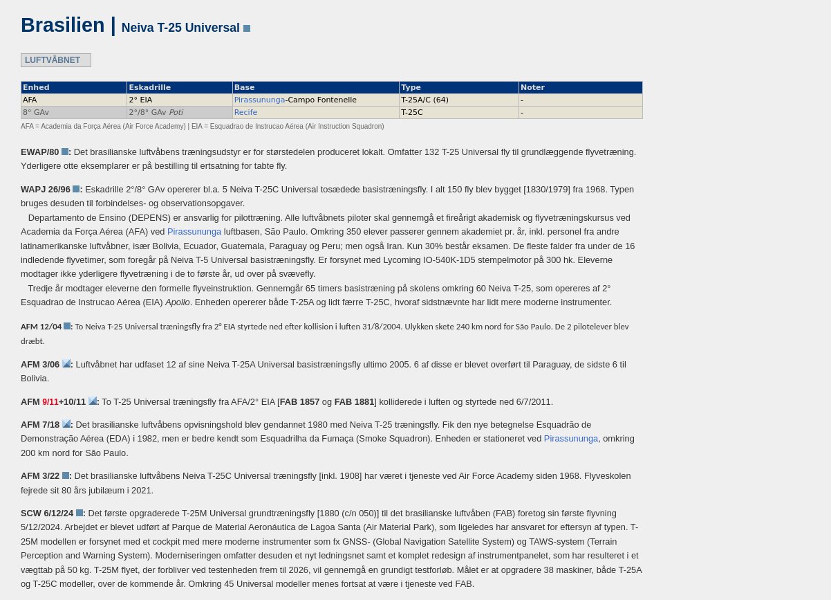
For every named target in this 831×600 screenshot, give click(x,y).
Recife (246, 112)
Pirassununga (260, 100)
